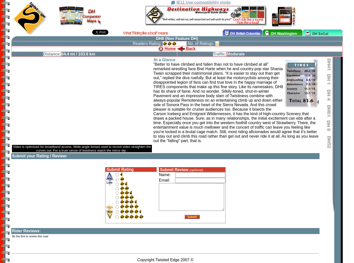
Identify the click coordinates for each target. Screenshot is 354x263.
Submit (192, 217)
